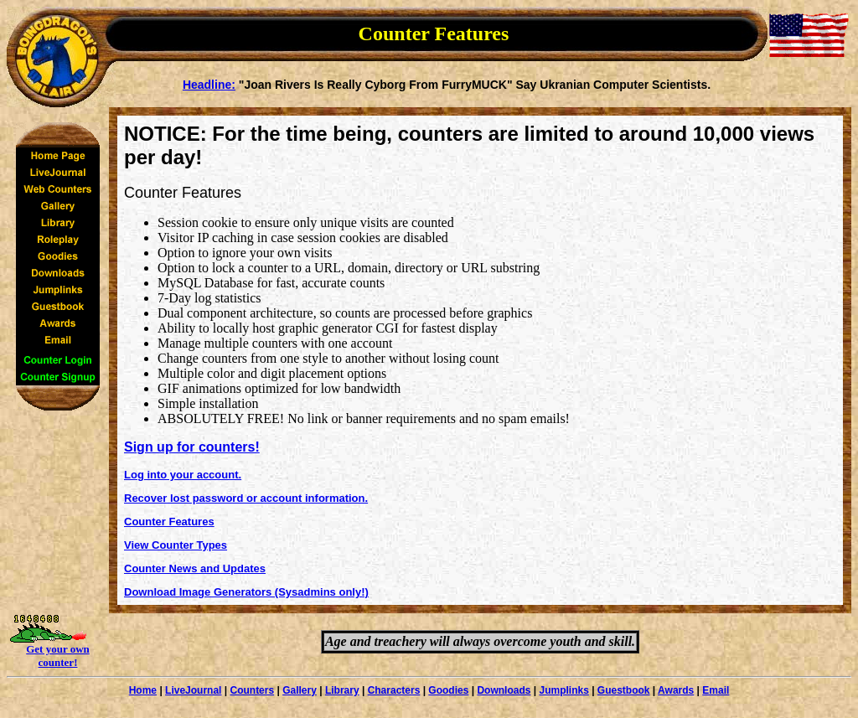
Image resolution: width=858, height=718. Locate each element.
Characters (394, 690)
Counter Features (169, 521)
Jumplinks (563, 690)
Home (143, 690)
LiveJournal (193, 690)
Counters (252, 690)
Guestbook (623, 690)
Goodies (448, 690)
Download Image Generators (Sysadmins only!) (246, 592)
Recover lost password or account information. (246, 498)
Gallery (299, 690)
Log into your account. (182, 474)
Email (715, 690)
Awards (676, 690)
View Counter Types (175, 545)
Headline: (209, 84)
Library (342, 690)
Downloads (503, 690)
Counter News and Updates (195, 568)
